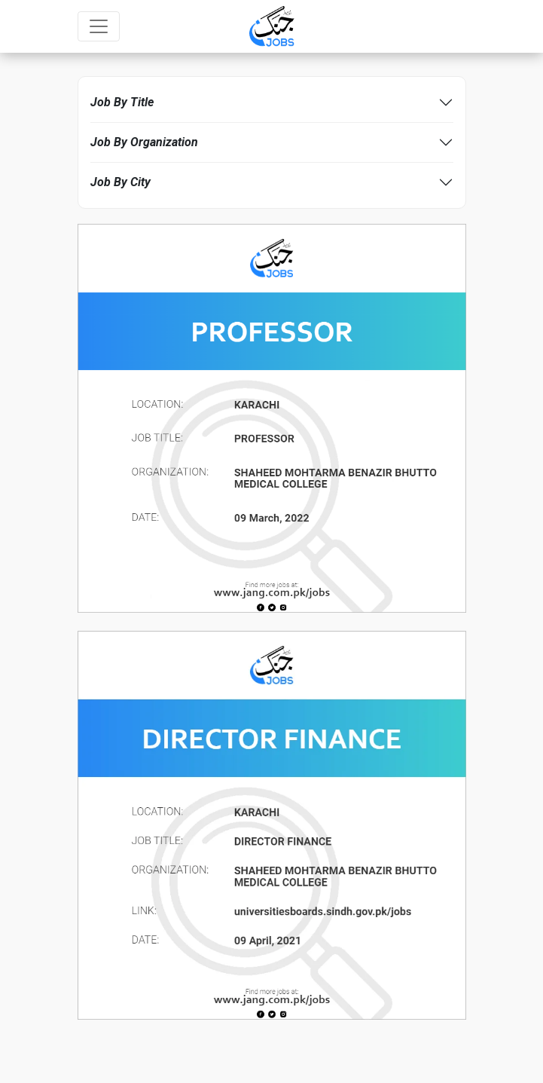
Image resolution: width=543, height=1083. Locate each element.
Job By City (120, 182)
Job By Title (122, 102)
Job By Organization (144, 142)
